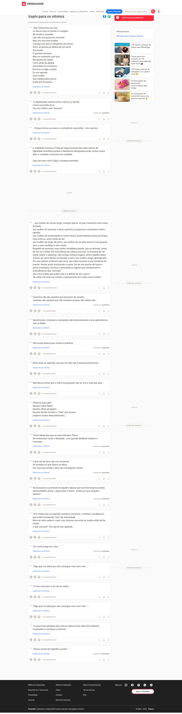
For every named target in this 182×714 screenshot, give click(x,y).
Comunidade (63, 11)
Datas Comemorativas (92, 685)
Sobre (58, 690)
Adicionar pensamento (129, 17)
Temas (92, 11)
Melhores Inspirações (36, 685)
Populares (74, 11)
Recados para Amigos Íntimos (130, 36)
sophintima (105, 113)
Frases (45, 11)
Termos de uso (89, 690)
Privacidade (32, 695)
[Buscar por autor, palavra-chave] (153, 11)
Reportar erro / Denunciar (38, 690)
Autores (53, 11)
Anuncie (31, 700)
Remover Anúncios (63, 700)
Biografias (83, 11)
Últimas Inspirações (63, 685)
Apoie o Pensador (114, 11)
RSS (84, 695)
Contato (59, 695)
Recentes (100, 11)
